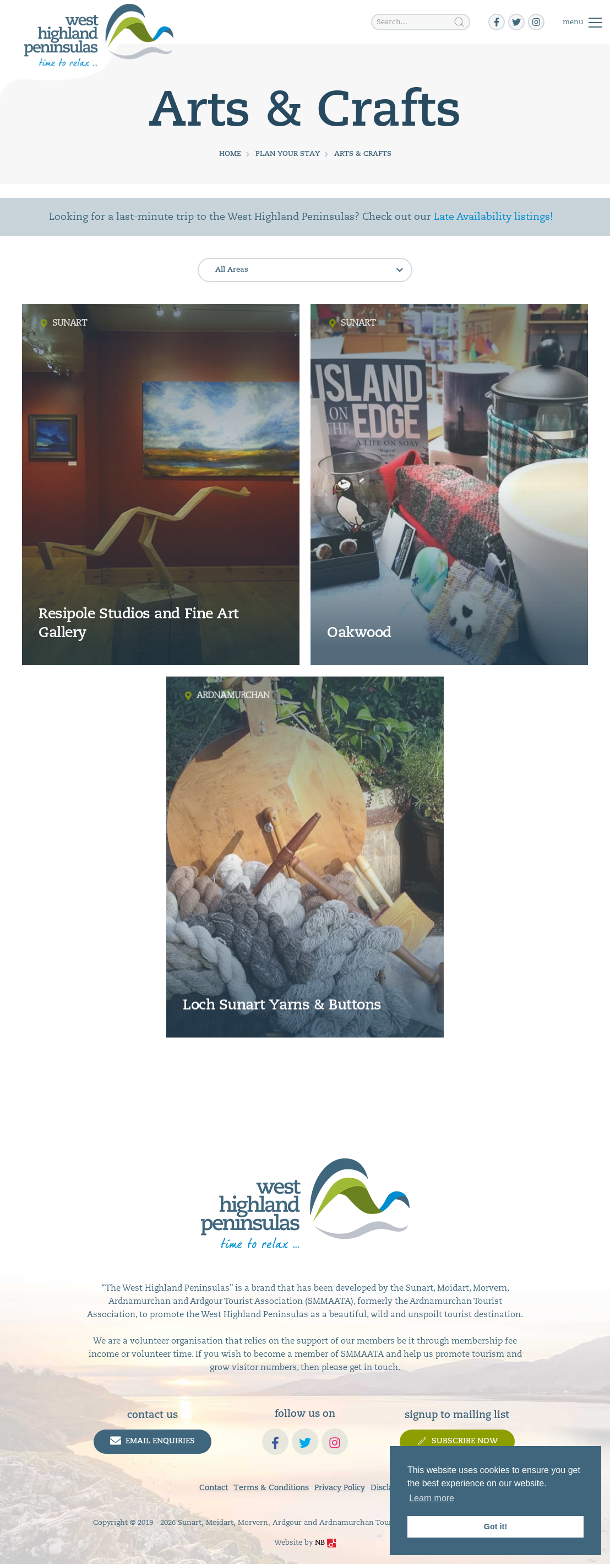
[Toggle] (582, 22)
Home (230, 154)
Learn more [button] (431, 1498)
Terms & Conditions (271, 1488)
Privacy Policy (339, 1488)
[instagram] (536, 22)
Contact (213, 1488)
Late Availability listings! (493, 217)
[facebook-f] (496, 22)
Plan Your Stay (287, 154)
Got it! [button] (495, 1526)
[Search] (459, 22)
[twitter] (516, 22)
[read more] (160, 484)
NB (325, 1542)
